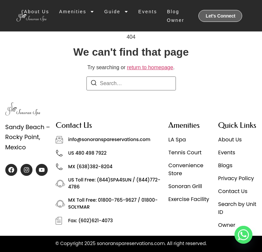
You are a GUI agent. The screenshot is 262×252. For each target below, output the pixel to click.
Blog (173, 11)
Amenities (76, 11)
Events (147, 11)
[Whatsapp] (243, 235)
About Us (36, 11)
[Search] (93, 84)
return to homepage (150, 67)
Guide (116, 11)
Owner (175, 20)
